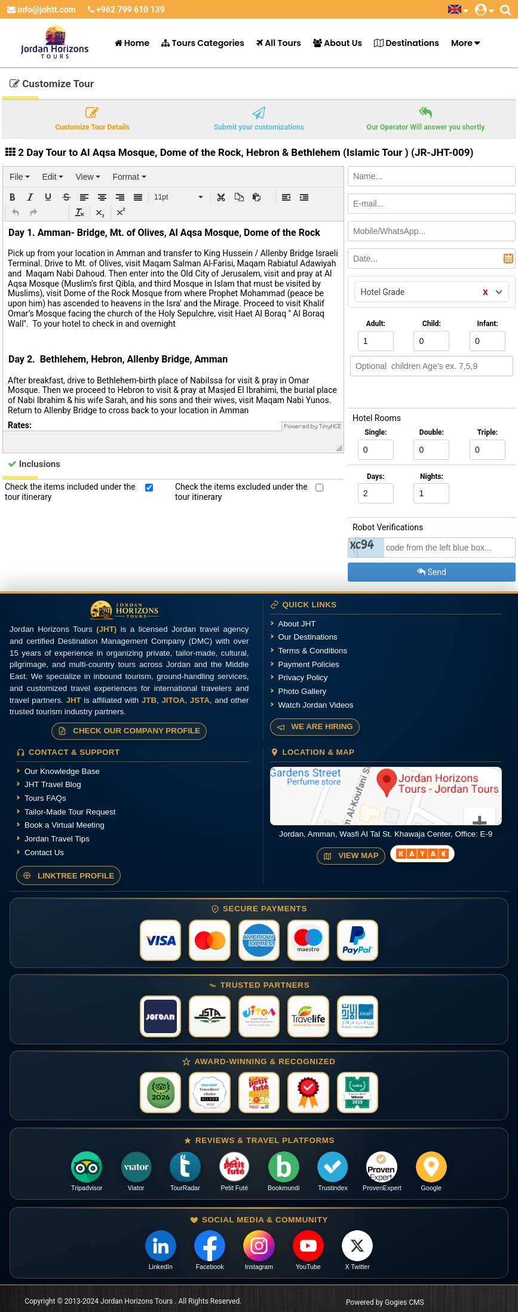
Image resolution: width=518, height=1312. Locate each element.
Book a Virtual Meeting (64, 825)
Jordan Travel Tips (57, 838)
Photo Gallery (302, 691)
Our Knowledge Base (62, 771)
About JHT (297, 623)
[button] (12, 197)
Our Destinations (308, 636)
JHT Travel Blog (52, 784)
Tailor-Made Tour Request (69, 811)
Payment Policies (308, 664)
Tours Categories (202, 43)
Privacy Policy (303, 677)
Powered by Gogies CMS (385, 1302)
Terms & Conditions (313, 650)
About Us (337, 43)
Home (132, 43)
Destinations (406, 43)
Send (431, 572)
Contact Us (44, 852)
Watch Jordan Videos (316, 704)
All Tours (278, 43)
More (462, 43)
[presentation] (20, 176)
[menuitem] (19, 177)
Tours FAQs (45, 798)
